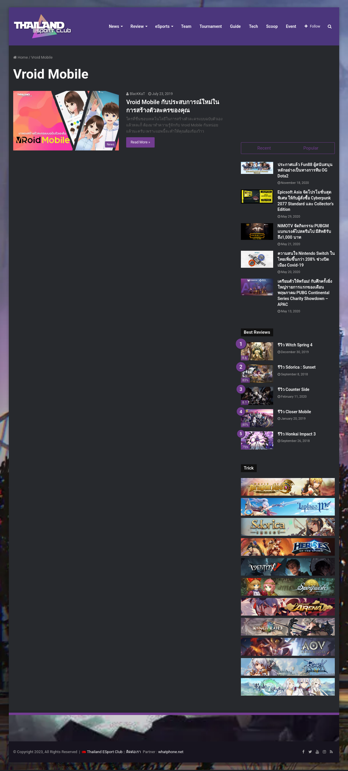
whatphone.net (170, 753)
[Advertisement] (288, 91)
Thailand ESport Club (104, 753)
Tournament (211, 26)
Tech (253, 26)
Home (20, 57)
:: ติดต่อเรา (132, 753)
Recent (264, 148)
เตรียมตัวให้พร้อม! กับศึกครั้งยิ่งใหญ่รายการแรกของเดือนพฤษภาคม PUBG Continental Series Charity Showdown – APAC (305, 294)
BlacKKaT (135, 94)
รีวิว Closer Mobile (294, 412)
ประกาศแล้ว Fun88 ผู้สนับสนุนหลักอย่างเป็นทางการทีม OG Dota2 (305, 171)
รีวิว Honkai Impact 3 (297, 435)
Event (291, 26)
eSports (162, 26)
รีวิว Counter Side (294, 390)
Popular (311, 148)
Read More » (140, 142)
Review (137, 26)
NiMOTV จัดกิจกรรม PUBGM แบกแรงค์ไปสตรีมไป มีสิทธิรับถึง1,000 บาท (304, 232)
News (114, 26)
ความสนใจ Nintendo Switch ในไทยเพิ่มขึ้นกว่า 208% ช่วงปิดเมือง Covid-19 (306, 260)
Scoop (272, 26)
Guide (235, 26)
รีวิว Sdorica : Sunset (297, 368)
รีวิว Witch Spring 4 (295, 346)
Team (186, 26)
